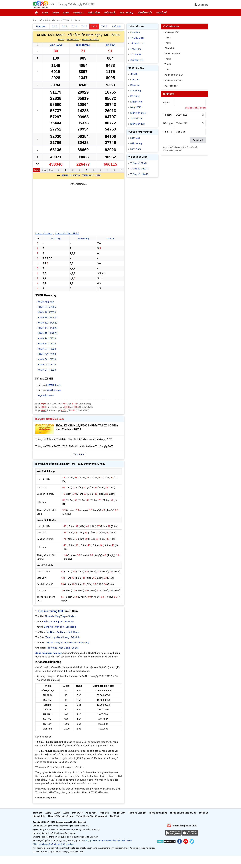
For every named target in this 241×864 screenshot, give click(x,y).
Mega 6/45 (135, 107)
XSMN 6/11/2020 (47, 354)
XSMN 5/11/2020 (47, 359)
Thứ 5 (167, 64)
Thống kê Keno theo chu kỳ (183, 813)
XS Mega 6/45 (171, 32)
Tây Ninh (50, 632)
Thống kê (109, 12)
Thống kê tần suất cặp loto (60, 816)
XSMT (66, 12)
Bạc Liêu (69, 621)
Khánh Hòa (136, 101)
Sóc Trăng (70, 626)
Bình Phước (71, 642)
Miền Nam (135, 149)
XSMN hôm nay (46, 301)
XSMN (55, 12)
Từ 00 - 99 (135, 54)
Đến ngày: (168, 123)
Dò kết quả (198, 140)
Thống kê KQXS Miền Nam (49, 419)
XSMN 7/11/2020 (47, 349)
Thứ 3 (167, 59)
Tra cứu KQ (126, 12)
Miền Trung (136, 143)
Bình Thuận (73, 632)
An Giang (61, 632)
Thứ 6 (167, 43)
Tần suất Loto (137, 43)
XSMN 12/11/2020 (71, 175)
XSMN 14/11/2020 (91, 175)
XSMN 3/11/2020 (47, 369)
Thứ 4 (167, 37)
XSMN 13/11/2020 (90, 39)
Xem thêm (78, 454)
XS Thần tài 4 (171, 85)
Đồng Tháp (60, 616)
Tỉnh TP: (167, 131)
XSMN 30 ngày (53, 385)
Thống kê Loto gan (137, 813)
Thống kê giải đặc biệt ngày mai (91, 816)
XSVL (65, 403)
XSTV (63, 410)
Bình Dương (83, 45)
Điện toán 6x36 (138, 112)
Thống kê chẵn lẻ (139, 174)
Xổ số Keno (91, 813)
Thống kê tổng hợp (158, 813)
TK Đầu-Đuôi (137, 37)
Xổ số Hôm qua (136, 68)
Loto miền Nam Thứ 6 (67, 233)
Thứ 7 (167, 69)
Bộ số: (166, 102)
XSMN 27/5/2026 (47, 307)
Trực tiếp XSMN (46, 395)
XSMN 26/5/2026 (47, 312)
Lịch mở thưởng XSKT (51, 611)
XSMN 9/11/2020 (47, 338)
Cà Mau (71, 616)
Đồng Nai (48, 626)
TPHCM (49, 616)
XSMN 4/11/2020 (47, 364)
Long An (59, 642)
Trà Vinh (110, 45)
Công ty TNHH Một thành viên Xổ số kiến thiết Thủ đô (108, 840)
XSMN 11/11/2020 (47, 328)
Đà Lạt (75, 647)
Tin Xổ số (161, 12)
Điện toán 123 (137, 124)
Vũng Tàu (58, 621)
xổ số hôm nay (53, 390)
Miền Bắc (135, 138)
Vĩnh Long (56, 45)
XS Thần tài (136, 118)
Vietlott (78, 12)
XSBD (67, 407)
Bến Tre (48, 621)
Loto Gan (135, 32)
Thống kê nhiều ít (139, 168)
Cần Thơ (59, 626)
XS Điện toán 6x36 (174, 74)
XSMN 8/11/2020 (47, 343)
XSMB (45, 12)
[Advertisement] (78, 207)
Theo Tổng (136, 49)
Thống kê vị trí (118, 813)
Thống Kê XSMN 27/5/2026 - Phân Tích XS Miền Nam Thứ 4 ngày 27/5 (73, 439)
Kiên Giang (64, 647)
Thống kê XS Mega (137, 157)
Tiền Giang (51, 647)
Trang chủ (37, 813)
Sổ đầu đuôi (145, 12)
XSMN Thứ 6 (73, 39)
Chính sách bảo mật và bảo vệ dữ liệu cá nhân (53, 844)
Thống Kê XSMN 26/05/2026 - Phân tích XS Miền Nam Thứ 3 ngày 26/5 (74, 446)
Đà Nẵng (134, 96)
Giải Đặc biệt (136, 60)
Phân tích (94, 12)
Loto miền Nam (43, 233)
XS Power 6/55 (172, 53)
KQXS (43, 403)
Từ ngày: (167, 114)
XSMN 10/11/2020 (47, 333)
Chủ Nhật (169, 48)
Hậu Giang (84, 642)
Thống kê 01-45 (138, 163)
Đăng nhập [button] (201, 4)
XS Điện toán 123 (173, 80)
